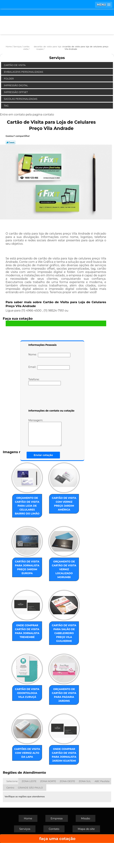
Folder (9, 78)
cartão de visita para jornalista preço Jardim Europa (27, 567)
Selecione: (12, 781)
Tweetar (10, 142)
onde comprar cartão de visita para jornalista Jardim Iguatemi (64, 754)
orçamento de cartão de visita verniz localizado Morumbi (64, 569)
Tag (6, 105)
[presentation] (51, 398)
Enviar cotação (43, 455)
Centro (10, 787)
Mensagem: (50, 432)
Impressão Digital (16, 85)
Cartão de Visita (15, 65)
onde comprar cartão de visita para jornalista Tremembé (27, 631)
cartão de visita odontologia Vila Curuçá (27, 693)
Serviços (57, 58)
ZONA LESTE (29, 781)
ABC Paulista (102, 781)
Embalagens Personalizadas (24, 71)
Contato (54, 829)
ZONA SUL (85, 781)
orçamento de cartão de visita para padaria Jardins (64, 695)
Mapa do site (86, 829)
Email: (49, 367)
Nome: (49, 355)
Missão (85, 818)
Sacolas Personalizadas (21, 98)
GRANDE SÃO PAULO (30, 787)
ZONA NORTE (48, 781)
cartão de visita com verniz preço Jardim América (64, 503)
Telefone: (44, 381)
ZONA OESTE (67, 781)
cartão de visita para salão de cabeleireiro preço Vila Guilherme (64, 633)
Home (28, 818)
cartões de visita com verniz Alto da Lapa (27, 752)
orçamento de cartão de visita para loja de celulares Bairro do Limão (27, 505)
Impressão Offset (16, 92)
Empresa (57, 818)
